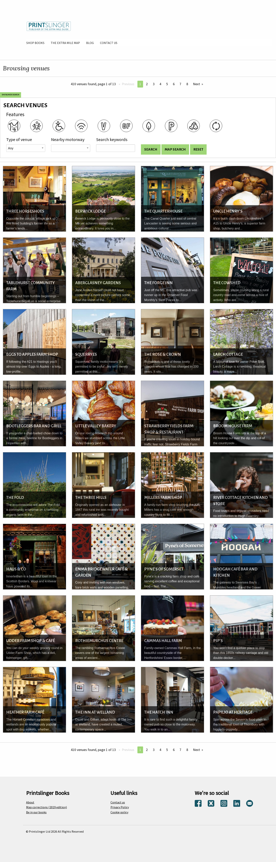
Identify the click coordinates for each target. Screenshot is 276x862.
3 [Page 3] (154, 84)
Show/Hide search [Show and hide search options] (10, 95)
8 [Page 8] (187, 84)
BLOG (90, 43)
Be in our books (36, 812)
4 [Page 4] (160, 84)
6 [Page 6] (174, 84)
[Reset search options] (198, 149)
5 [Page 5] (167, 84)
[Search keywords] (115, 148)
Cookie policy (119, 812)
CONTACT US (108, 43)
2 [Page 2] (147, 84)
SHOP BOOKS (35, 43)
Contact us (118, 802)
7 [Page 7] (180, 84)
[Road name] (70, 148)
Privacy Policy (120, 807)
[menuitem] (35, 42)
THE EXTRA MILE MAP (65, 43)
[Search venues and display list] (151, 149)
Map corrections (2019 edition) (46, 807)
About (30, 802)
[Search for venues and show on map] (175, 149)
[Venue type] (25, 148)
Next (196, 84)
